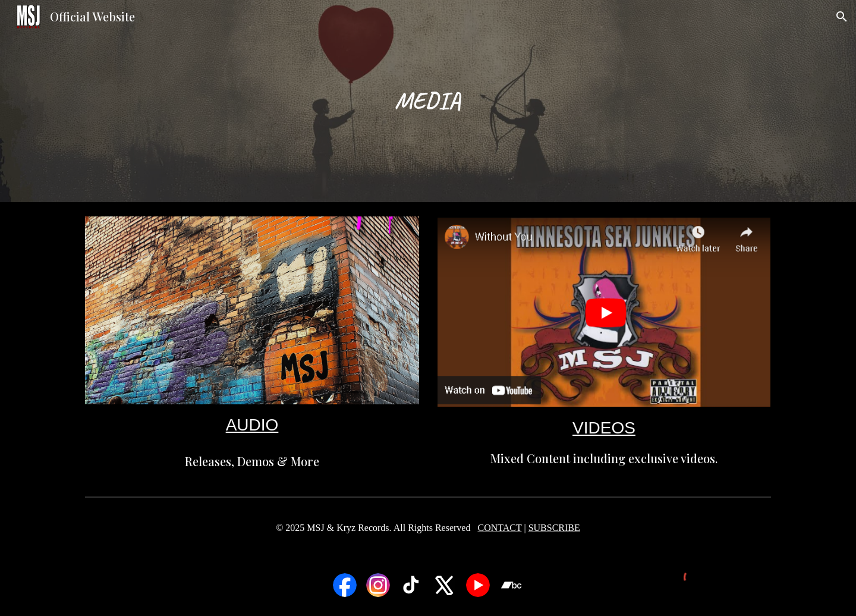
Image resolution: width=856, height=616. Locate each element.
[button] (841, 16)
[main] (428, 101)
